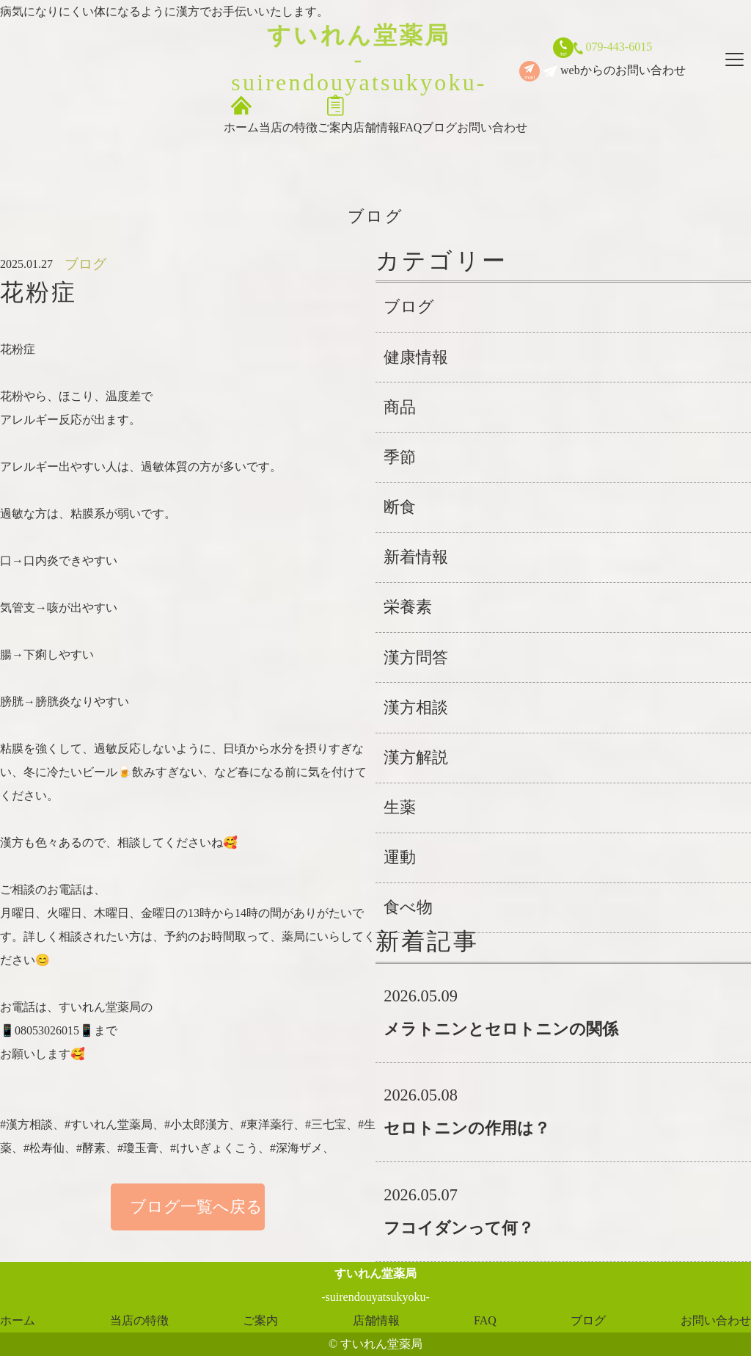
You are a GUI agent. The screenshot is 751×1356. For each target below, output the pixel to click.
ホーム (241, 114)
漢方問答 (416, 657)
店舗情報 (376, 114)
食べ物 (408, 907)
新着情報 (416, 557)
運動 (400, 857)
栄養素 (408, 607)
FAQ (411, 114)
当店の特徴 (288, 114)
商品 (400, 407)
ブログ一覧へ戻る (188, 1206)
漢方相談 (416, 707)
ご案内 (335, 114)
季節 (400, 457)
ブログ (439, 114)
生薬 (400, 807)
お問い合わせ (492, 114)
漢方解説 (416, 757)
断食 (400, 507)
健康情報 (416, 357)
